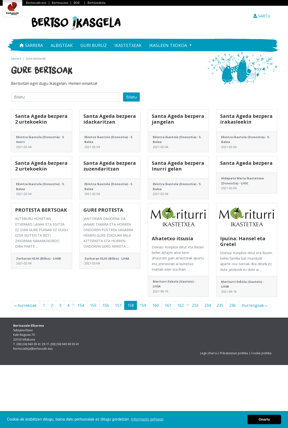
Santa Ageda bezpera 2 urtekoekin (41, 119)
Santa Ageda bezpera (246, 163)
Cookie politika (261, 353)
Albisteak (62, 45)
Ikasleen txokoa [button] (168, 45)
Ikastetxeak (127, 45)
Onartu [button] (264, 419)
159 (143, 305)
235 (220, 305)
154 (80, 305)
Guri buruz (93, 45)
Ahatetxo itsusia (172, 238)
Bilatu (131, 97)
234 (207, 305)
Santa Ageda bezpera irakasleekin (246, 119)
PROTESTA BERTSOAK (41, 210)
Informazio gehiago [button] (147, 419)
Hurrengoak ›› (254, 305)
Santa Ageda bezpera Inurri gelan (178, 166)
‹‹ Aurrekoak (25, 305)
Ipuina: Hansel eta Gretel (242, 241)
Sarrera (31, 45)
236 (232, 305)
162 (180, 305)
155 (93, 305)
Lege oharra (208, 353)
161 (168, 305)
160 (155, 305)
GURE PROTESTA (103, 210)
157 (118, 305)
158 (130, 305)
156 (105, 305)
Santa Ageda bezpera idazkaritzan (109, 119)
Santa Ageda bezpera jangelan (178, 119)
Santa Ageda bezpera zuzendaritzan (109, 166)
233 (195, 305)
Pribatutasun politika (234, 353)
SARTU (261, 16)
